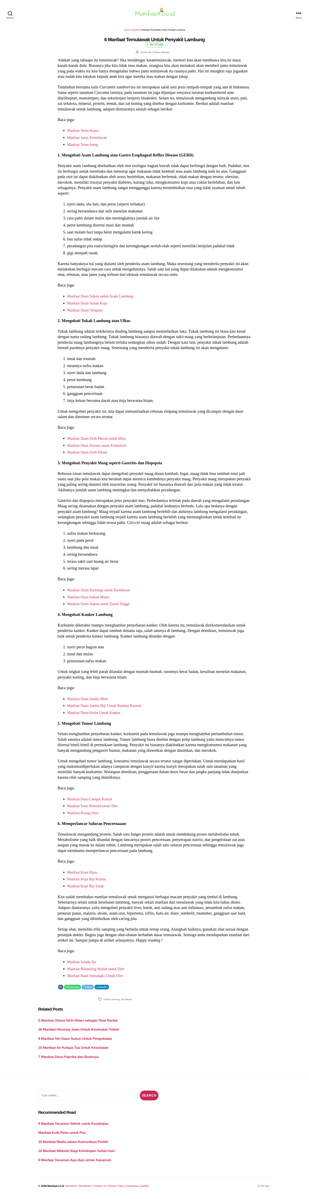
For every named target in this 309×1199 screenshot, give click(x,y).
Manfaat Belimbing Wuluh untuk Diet (98, 971)
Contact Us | (100, 1188)
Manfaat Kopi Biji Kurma (88, 881)
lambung (115, 1001)
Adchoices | (72, 1188)
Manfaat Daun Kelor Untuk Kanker (96, 715)
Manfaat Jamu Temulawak (88, 140)
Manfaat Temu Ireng (83, 147)
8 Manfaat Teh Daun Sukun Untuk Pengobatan (75, 1041)
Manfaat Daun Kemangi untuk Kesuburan (101, 592)
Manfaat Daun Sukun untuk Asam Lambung (103, 298)
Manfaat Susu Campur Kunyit (91, 801)
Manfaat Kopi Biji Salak (87, 888)
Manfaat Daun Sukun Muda (89, 599)
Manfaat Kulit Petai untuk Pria (62, 1135)
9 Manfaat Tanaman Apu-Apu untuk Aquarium (74, 1162)
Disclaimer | (86, 1188)
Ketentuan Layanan (137, 1188)
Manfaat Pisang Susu (84, 815)
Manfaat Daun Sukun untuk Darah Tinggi (101, 606)
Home (127, 32)
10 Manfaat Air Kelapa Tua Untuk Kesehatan (73, 1050)
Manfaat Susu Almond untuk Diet (94, 808)
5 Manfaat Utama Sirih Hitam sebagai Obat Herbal (78, 1023)
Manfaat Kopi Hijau (83, 874)
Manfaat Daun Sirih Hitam (89, 454)
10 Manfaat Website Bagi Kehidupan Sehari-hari (76, 1153)
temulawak (126, 1001)
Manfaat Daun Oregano (86, 312)
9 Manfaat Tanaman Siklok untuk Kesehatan (73, 1126)
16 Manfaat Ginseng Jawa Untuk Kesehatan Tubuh (78, 1032)
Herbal (135, 32)
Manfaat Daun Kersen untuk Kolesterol (99, 447)
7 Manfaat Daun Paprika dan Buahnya (68, 1059)
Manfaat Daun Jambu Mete (89, 701)
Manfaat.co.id (55, 1188)
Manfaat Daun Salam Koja (89, 305)
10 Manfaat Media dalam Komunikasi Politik (73, 1144)
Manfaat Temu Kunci (84, 133)
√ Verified (154, 47)
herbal (107, 1001)
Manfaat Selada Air (83, 964)
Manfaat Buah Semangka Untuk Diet (97, 978)
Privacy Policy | (117, 1188)
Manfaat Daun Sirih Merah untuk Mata (99, 440)
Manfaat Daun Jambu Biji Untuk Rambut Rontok (107, 708)
